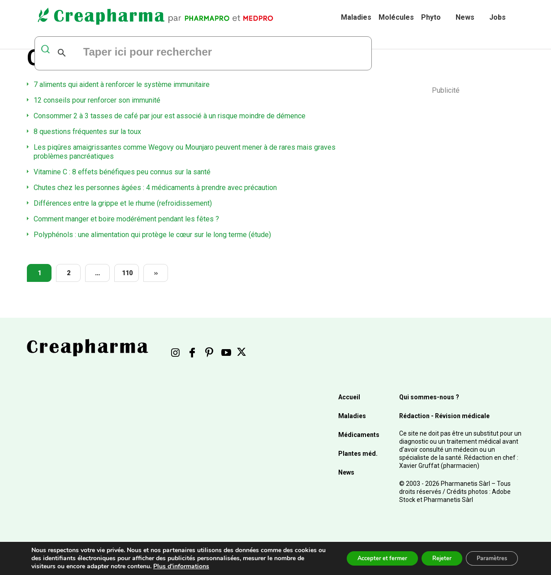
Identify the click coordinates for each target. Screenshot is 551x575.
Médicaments (358, 434)
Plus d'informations (213, 566)
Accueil (349, 397)
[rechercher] (191, 53)
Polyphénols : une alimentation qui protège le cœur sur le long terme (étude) (152, 234)
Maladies (356, 17)
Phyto (431, 17)
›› (156, 273)
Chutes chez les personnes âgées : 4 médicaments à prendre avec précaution (155, 187)
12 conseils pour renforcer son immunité (97, 100)
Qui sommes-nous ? (429, 397)
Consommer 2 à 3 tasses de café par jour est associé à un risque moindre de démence (170, 116)
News (465, 17)
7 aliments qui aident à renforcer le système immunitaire (122, 84)
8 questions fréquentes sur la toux (87, 131)
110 (127, 273)
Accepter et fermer (364, 558)
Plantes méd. (358, 453)
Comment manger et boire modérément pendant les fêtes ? (126, 219)
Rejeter (431, 558)
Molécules (396, 17)
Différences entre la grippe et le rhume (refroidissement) (123, 203)
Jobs (497, 17)
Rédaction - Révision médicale (444, 415)
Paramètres (488, 558)
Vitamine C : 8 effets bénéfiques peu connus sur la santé (122, 172)
